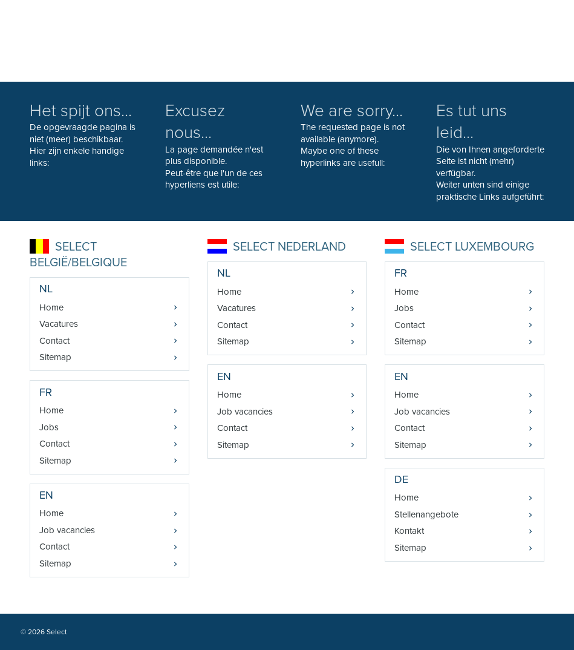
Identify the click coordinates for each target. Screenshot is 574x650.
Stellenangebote (426, 514)
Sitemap (55, 357)
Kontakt (409, 530)
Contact (54, 340)
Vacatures (58, 323)
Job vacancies (67, 530)
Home (51, 307)
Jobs (49, 427)
